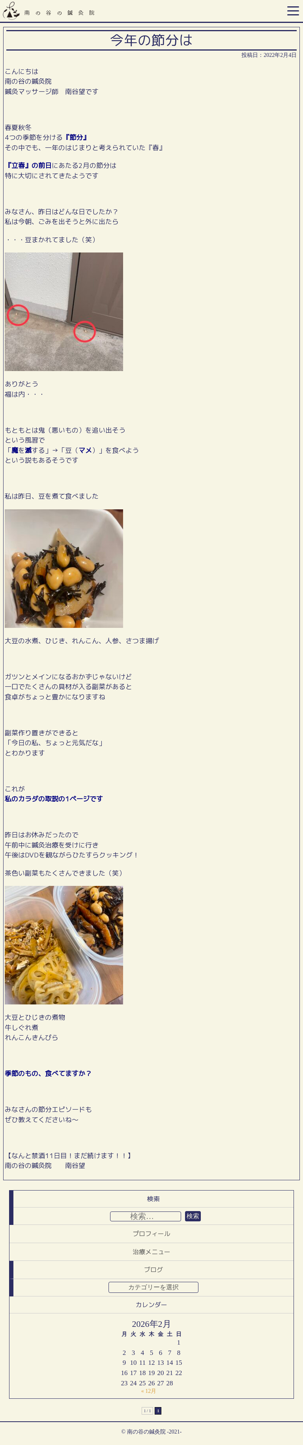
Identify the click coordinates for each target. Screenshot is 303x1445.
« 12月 (149, 1391)
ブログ (153, 1269)
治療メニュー (151, 1251)
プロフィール (151, 1233)
